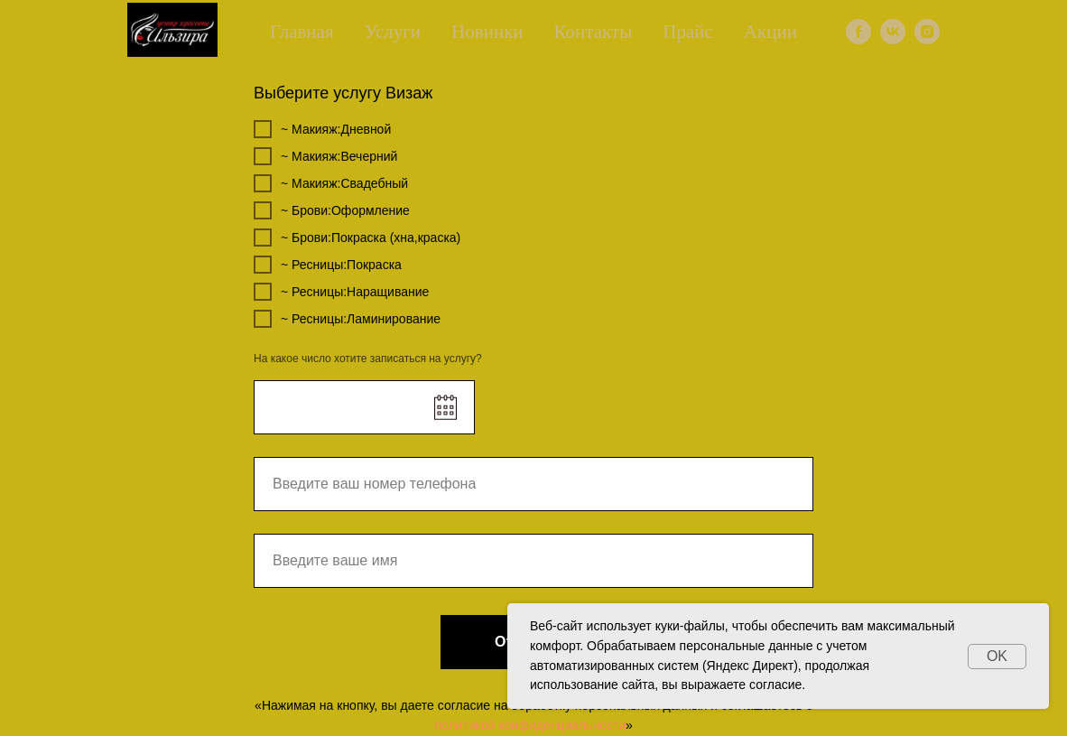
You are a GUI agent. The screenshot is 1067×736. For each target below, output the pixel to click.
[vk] (892, 31)
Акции (770, 31)
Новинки (487, 31)
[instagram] (927, 31)
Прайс (688, 31)
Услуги (393, 31)
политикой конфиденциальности (530, 725)
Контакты (593, 31)
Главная (302, 31)
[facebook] (858, 31)
